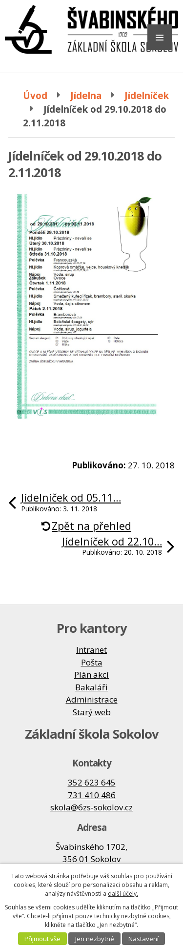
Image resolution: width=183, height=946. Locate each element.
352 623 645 (92, 782)
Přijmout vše (42, 938)
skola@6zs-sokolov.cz (91, 807)
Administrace (92, 699)
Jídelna (86, 95)
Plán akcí (91, 674)
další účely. (123, 893)
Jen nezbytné (94, 938)
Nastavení (143, 938)
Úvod (35, 95)
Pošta (91, 662)
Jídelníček (146, 95)
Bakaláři (91, 687)
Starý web (92, 712)
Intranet (91, 649)
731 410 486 (92, 795)
